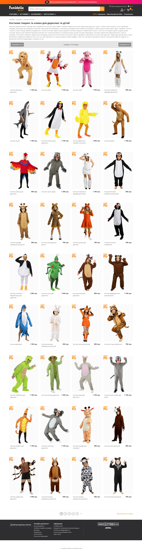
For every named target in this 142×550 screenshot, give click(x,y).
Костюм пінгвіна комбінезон (110, 242)
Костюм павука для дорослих (16, 496)
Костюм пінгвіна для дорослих (49, 140)
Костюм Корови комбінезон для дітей (80, 496)
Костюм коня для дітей (112, 445)
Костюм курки (46, 89)
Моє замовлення (39, 525)
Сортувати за (16, 43)
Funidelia (11, 19)
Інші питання (38, 533)
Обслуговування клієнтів (21, 523)
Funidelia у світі (58, 525)
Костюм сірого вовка (49, 190)
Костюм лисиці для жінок (81, 343)
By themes (24, 14)
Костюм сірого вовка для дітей (112, 395)
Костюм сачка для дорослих (48, 293)
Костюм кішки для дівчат (112, 495)
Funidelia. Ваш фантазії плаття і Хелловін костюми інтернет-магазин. (16, 8)
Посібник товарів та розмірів (42, 527)
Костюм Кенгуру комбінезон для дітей (49, 496)
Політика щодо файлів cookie (62, 531)
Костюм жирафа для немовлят (80, 446)
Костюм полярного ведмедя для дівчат (111, 90)
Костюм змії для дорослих (50, 394)
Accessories (36, 14)
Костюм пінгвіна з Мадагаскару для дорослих (16, 294)
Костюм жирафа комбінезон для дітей (17, 242)
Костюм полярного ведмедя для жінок (79, 191)
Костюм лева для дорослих (16, 90)
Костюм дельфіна (16, 343)
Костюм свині (77, 89)
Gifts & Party (49, 14)
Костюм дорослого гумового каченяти (79, 140)
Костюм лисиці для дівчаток (79, 242)
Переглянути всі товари (125, 512)
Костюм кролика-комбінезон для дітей (49, 344)
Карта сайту (57, 533)
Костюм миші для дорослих (79, 395)
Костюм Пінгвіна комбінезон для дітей (111, 191)
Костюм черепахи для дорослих (17, 395)
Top (94, 14)
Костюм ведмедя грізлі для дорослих (112, 293)
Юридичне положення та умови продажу (66, 527)
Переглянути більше (18, 37)
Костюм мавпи (109, 139)
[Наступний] (81, 512)
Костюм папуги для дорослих (16, 191)
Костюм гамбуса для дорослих (17, 446)
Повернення (38, 531)
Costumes (13, 14)
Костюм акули (15, 139)
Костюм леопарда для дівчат (49, 242)
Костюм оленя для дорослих (79, 293)
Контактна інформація (41, 535)
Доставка (37, 529)
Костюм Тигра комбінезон (113, 343)
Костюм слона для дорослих (48, 446)
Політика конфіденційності (62, 529)
